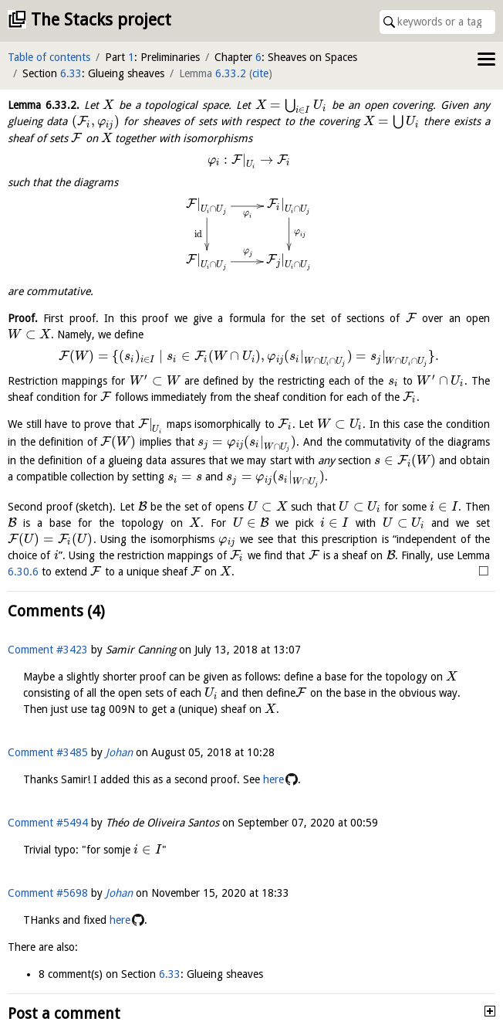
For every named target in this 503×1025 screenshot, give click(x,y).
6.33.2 (230, 73)
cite (260, 73)
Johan (119, 752)
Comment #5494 (48, 822)
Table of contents (49, 57)
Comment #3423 (48, 649)
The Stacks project (101, 19)
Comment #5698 (48, 893)
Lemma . (43, 105)
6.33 (71, 73)
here (273, 779)
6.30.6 (23, 571)
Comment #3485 (48, 752)
